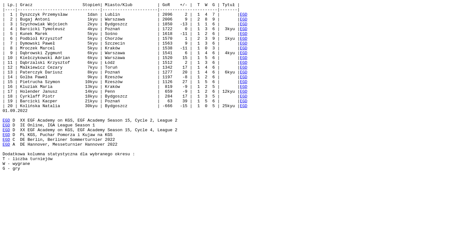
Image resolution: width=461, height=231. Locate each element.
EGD (243, 17)
